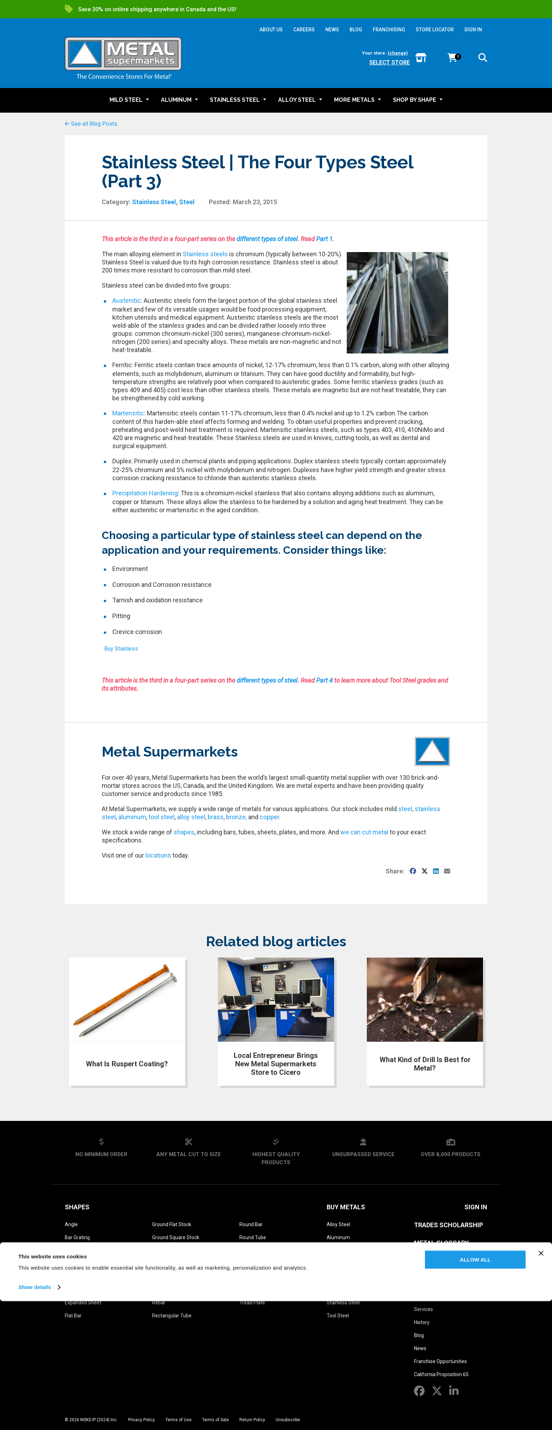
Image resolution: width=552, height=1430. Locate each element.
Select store (389, 62)
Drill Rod (74, 1289)
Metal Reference (442, 1261)
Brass (333, 1250)
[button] (482, 59)
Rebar (158, 1302)
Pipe (157, 1276)
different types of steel (267, 239)
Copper (335, 1276)
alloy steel (191, 817)
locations (158, 855)
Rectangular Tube (172, 1315)
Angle (71, 1224)
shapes (184, 832)
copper (269, 817)
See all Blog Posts (91, 123)
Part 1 (324, 239)
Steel (187, 202)
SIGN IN (473, 29)
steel (404, 809)
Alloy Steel (338, 1224)
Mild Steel (338, 1289)
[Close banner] (541, 1382)
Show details (34, 1416)
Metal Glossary (441, 1243)
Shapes (77, 1207)
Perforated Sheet (171, 1263)
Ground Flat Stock (171, 1224)
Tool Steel (338, 1315)
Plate (158, 1289)
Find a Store (427, 1296)
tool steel (162, 817)
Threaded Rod (255, 1289)
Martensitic (128, 413)
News (420, 1348)
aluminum (132, 817)
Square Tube (253, 1276)
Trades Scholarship (448, 1225)
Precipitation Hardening (145, 493)
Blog (419, 1335)
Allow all (475, 1389)
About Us (429, 1278)
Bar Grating (77, 1237)
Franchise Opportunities (440, 1361)
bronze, (236, 817)
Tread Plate (252, 1302)
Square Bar (251, 1263)
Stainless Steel (154, 202)
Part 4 (324, 680)
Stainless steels (205, 254)
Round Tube (252, 1237)
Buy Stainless (121, 648)
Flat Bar (73, 1315)
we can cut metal (364, 832)
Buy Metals (346, 1207)
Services (423, 1309)
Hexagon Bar (166, 1250)
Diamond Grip (80, 1276)
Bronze (335, 1263)
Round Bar (251, 1224)
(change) (398, 53)
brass (216, 817)
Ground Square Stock (175, 1237)
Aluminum (338, 1237)
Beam (71, 1250)
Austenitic (126, 300)
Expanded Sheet (83, 1302)
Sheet (246, 1250)
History (421, 1322)
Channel (74, 1263)
